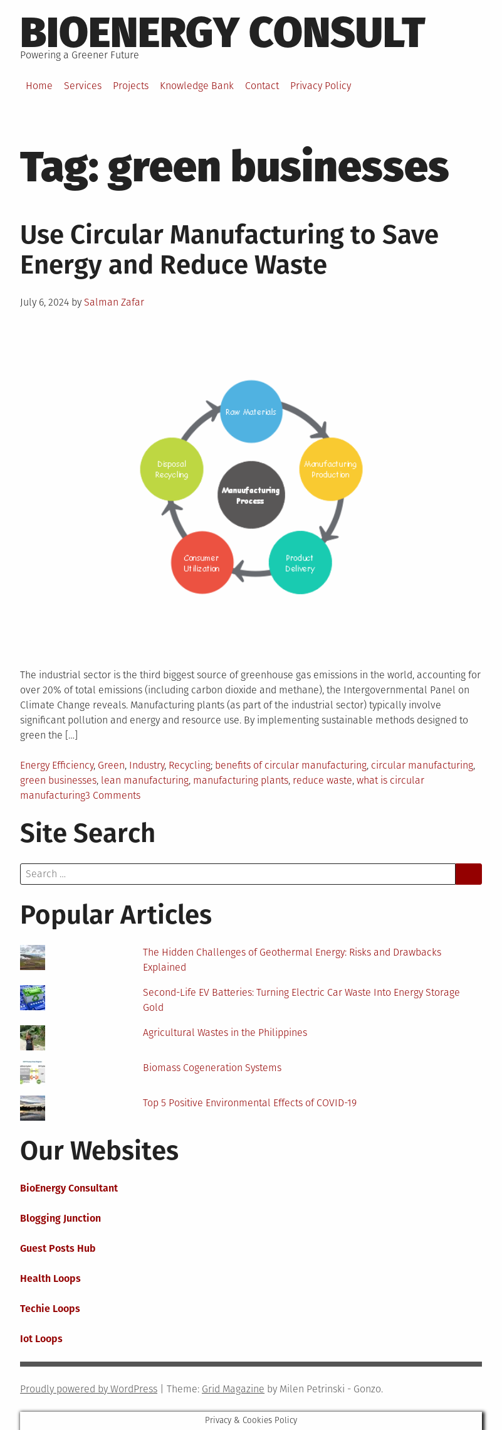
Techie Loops (50, 1309)
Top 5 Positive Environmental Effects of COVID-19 (250, 1103)
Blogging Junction (60, 1218)
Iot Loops (41, 1339)
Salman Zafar (114, 302)
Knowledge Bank (197, 86)
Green (111, 765)
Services (83, 86)
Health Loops (50, 1278)
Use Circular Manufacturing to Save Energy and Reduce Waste (229, 249)
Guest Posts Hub (58, 1248)
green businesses (58, 780)
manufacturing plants (240, 780)
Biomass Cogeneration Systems (212, 1068)
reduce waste (322, 780)
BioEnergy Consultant (69, 1188)
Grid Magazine (233, 1389)
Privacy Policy (320, 86)
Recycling (190, 765)
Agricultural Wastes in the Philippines (225, 1032)
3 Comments (112, 795)
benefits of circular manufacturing (291, 765)
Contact (262, 86)
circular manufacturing (422, 765)
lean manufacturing (145, 780)
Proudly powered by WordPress (88, 1389)
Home (39, 86)
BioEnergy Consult (223, 32)
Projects (131, 86)
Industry (146, 765)
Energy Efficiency (56, 765)
